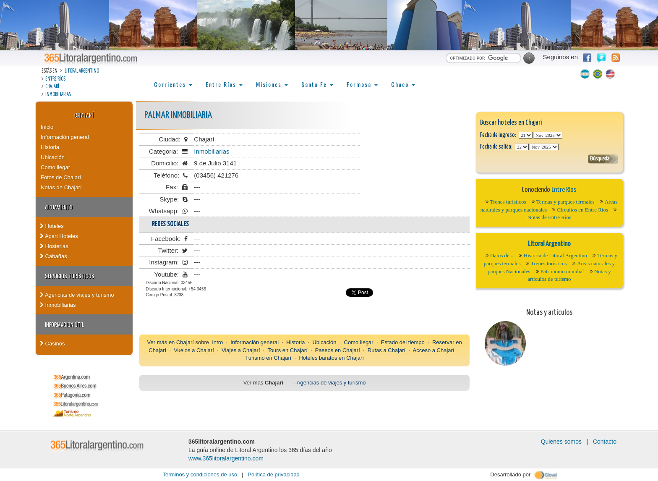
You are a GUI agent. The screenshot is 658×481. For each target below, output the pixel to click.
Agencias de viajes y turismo (77, 295)
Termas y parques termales (565, 202)
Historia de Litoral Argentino (555, 255)
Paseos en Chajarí (337, 350)
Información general (65, 137)
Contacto (604, 441)
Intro (217, 342)
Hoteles (52, 226)
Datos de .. (502, 255)
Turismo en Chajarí (268, 358)
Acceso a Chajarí (433, 350)
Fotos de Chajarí (61, 177)
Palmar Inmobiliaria (178, 115)
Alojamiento (59, 207)
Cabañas (53, 256)
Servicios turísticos (69, 276)
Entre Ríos (55, 79)
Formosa (362, 84)
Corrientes (173, 84)
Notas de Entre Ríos (549, 217)
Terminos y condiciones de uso (199, 474)
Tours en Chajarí (287, 350)
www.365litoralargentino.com (226, 458)
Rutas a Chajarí (386, 350)
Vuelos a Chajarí (194, 350)
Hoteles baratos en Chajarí (331, 358)
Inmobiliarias (58, 94)
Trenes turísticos (508, 202)
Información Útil (64, 324)
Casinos (52, 343)
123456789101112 (547, 135)
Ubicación (53, 157)
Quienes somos (561, 441)
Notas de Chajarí (61, 187)
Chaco (403, 84)
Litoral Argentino (82, 71)
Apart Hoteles (59, 236)
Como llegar (55, 167)
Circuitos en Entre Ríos (582, 210)
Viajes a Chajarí (241, 350)
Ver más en (161, 342)
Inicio (47, 127)
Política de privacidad (274, 474)
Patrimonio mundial (562, 271)
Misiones (272, 84)
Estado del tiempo (403, 342)
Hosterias (54, 246)
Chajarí (52, 86)
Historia (50, 147)
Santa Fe (317, 84)
